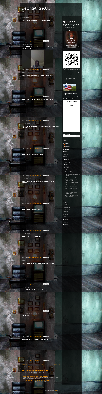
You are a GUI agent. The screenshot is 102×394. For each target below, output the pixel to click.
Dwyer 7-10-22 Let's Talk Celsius (32, 209)
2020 (65, 212)
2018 (65, 216)
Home (41, 364)
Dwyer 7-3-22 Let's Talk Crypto (31, 236)
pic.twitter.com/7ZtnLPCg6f (71, 75)
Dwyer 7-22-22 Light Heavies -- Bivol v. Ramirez (36, 75)
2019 (65, 214)
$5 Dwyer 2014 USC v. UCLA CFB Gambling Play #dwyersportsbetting (36, 380)
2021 (65, 211)
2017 (65, 217)
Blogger (56, 390)
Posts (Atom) (29, 366)
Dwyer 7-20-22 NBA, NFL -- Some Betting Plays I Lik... (71, 180)
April (66, 204)
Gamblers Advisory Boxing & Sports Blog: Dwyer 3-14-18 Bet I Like (35, 376)
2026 (65, 151)
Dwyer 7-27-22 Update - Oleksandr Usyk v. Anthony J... (71, 172)
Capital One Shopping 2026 (69, 27)
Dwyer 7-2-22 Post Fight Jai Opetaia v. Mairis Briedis (38, 263)
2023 (65, 156)
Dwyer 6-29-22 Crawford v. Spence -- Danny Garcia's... (72, 196)
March (66, 205)
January (67, 209)
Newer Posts (25, 364)
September (67, 164)
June (66, 201)
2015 (65, 221)
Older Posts (57, 364)
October (67, 162)
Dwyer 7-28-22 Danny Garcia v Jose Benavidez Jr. (37, 20)
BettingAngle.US (36, 8)
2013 (65, 224)
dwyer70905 (67, 146)
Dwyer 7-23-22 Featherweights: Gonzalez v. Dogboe (37, 99)
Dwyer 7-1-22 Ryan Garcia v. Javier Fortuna (35, 339)
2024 (65, 154)
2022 (65, 158)
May (66, 202)
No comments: (38, 41)
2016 (65, 219)
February (67, 207)
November (67, 161)
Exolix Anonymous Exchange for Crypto (71, 96)
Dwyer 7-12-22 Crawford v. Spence (32, 154)
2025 (65, 153)
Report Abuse (75, 225)
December (67, 159)
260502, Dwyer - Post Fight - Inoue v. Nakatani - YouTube (35, 370)
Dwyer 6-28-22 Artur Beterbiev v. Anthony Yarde (36, 290)
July (66, 167)
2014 (65, 222)
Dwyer (66, 144)
